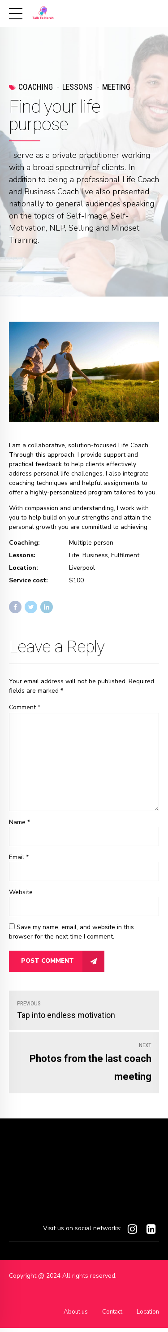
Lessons (77, 87)
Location (147, 1316)
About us (71, 1316)
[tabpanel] (84, 372)
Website (21, 895)
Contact (109, 1316)
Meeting (116, 87)
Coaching (35, 87)
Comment (24, 707)
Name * (19, 825)
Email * (19, 860)
